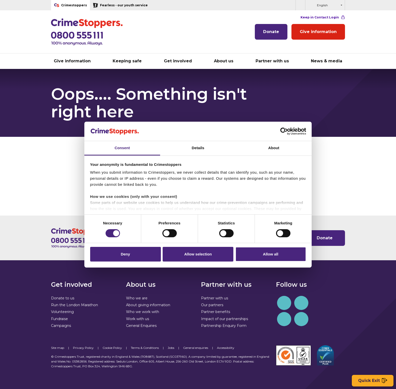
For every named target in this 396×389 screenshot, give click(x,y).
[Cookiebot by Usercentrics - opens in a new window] (284, 131)
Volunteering (62, 311)
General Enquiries (141, 325)
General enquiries (195, 348)
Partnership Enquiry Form (223, 325)
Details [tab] (198, 148)
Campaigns (61, 325)
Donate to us (62, 298)
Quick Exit (372, 380)
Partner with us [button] (272, 61)
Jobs (171, 348)
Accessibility (225, 348)
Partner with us (214, 298)
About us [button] (223, 61)
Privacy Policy (83, 348)
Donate (271, 31)
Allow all (270, 254)
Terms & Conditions (145, 348)
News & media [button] (326, 61)
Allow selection (198, 254)
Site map (57, 348)
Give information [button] (72, 61)
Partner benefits (215, 311)
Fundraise (59, 319)
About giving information (148, 305)
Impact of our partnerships (224, 319)
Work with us (137, 319)
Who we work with (142, 311)
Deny (125, 254)
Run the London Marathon (74, 305)
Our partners (212, 305)
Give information (318, 31)
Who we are (136, 298)
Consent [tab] (122, 148)
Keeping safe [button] (127, 61)
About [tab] (273, 148)
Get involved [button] (178, 61)
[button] (300, 5)
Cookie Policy (112, 348)
